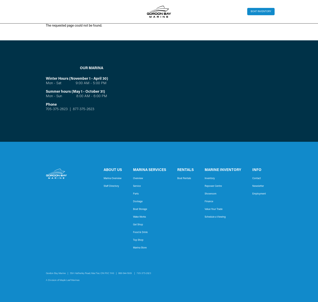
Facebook (257, 277)
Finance (209, 201)
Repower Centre (213, 186)
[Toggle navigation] (45, 12)
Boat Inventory (261, 11)
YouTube (270, 277)
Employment (259, 194)
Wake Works (139, 217)
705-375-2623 (57, 109)
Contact (256, 178)
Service (137, 186)
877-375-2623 (83, 109)
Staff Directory (111, 186)
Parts (136, 194)
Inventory (210, 178)
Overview (138, 178)
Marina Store (140, 248)
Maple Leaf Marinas (70, 280)
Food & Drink (140, 232)
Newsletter (258, 186)
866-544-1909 (126, 273)
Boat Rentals (184, 178)
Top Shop (138, 240)
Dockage (138, 201)
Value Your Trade (213, 209)
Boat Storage (140, 209)
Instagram (264, 277)
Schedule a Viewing (215, 217)
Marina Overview (112, 178)
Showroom (210, 194)
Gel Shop (138, 225)
